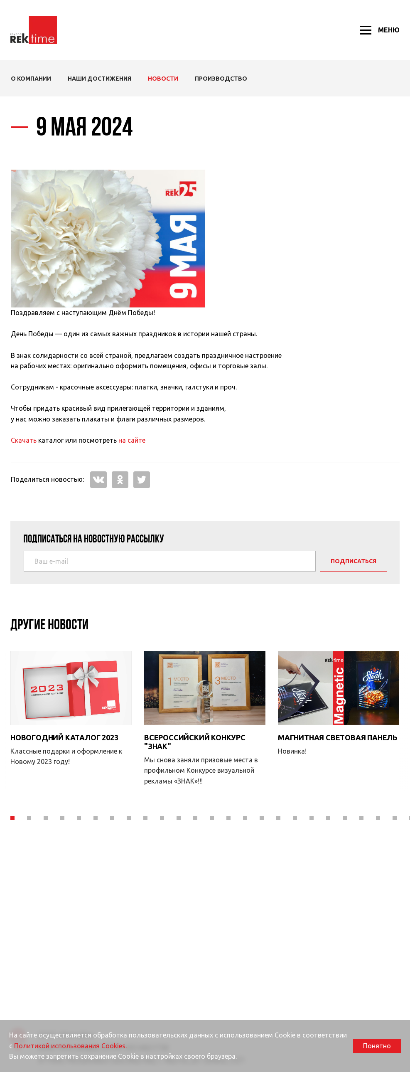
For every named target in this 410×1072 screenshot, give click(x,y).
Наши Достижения (99, 78)
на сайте (131, 440)
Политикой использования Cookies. (70, 1046)
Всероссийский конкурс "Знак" (195, 773)
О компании (31, 78)
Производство (221, 78)
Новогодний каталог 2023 (64, 705)
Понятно (377, 1046)
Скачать (24, 440)
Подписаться (353, 561)
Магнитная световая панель (338, 705)
